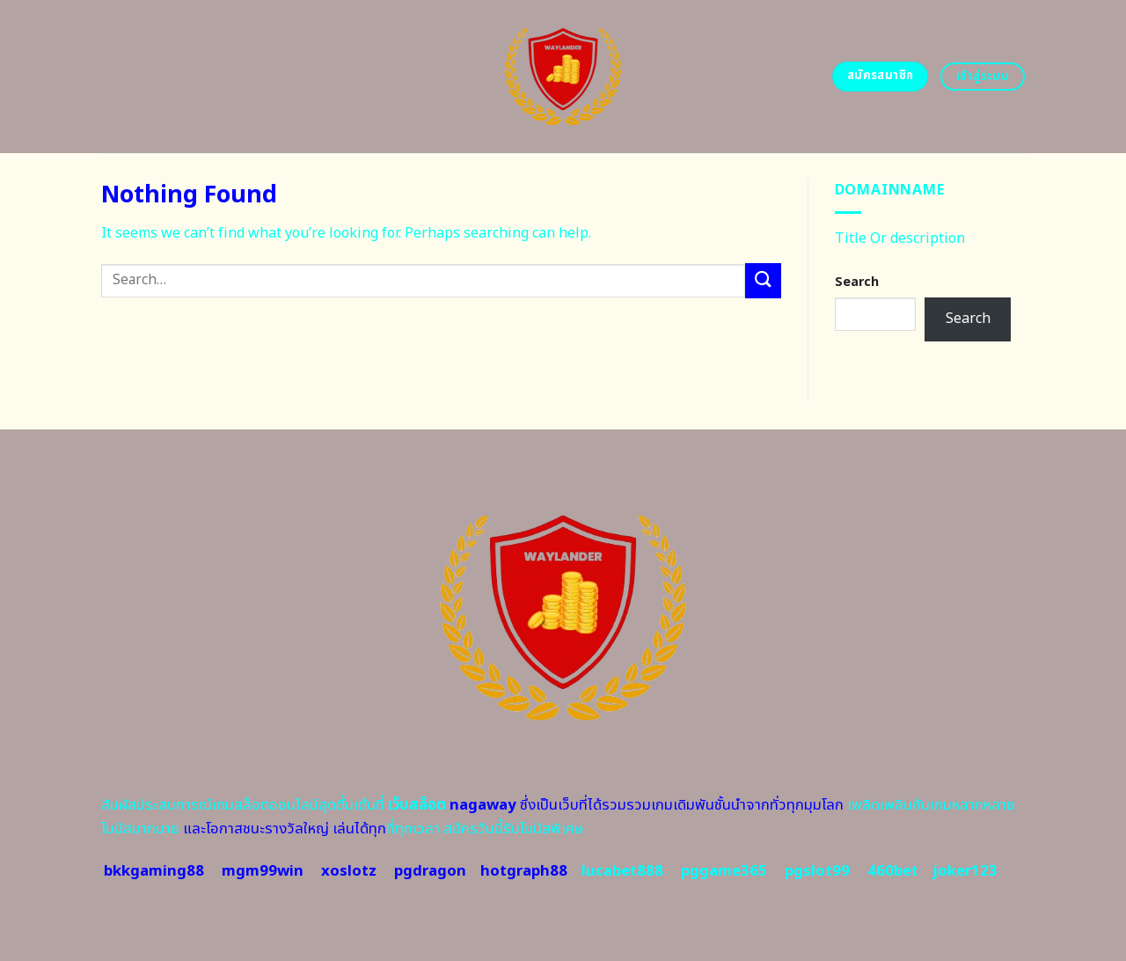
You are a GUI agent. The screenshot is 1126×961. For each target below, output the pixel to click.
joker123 (965, 871)
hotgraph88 (523, 871)
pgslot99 (817, 871)
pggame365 (724, 871)
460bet (892, 871)
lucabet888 (622, 871)
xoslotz (349, 871)
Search (857, 282)
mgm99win (262, 871)
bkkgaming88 (154, 871)
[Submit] (762, 280)
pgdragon (430, 871)
